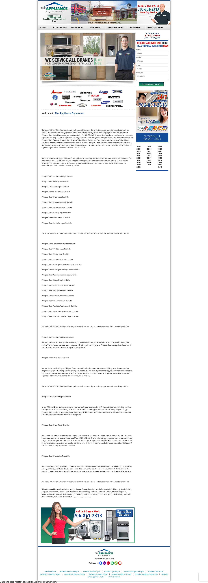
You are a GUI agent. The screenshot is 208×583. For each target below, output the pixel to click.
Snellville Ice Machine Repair (74, 574)
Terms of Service (114, 577)
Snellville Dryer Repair (112, 572)
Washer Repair (77, 27)
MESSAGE (139, 73)
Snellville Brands (50, 572)
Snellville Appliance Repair (69, 572)
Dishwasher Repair (155, 27)
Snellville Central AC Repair (121, 574)
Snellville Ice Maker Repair (98, 574)
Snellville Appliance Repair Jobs (146, 574)
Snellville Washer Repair (91, 572)
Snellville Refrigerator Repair (134, 572)
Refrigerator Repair (115, 27)
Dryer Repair (95, 27)
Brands (43, 27)
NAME (138, 49)
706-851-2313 (148, 9)
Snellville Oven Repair (156, 572)
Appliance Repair (60, 27)
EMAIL (138, 65)
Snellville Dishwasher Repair (50, 574)
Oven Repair (135, 27)
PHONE (138, 57)
